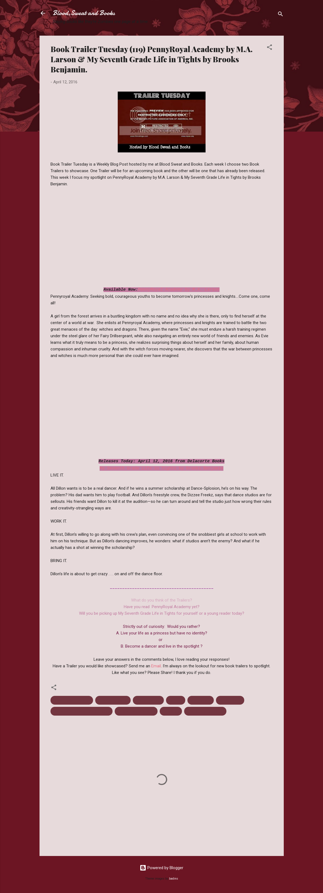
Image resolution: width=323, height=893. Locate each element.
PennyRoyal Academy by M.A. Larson (179, 289)
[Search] (280, 15)
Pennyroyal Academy (136, 711)
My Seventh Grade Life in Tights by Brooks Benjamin (161, 468)
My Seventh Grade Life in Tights (81, 711)
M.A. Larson (200, 700)
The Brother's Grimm (205, 711)
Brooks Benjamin (113, 700)
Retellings (170, 711)
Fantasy (175, 700)
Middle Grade (230, 700)
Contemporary (148, 700)
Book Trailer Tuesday (72, 700)
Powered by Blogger (161, 867)
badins (173, 878)
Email (156, 666)
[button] (269, 48)
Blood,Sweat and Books (84, 13)
